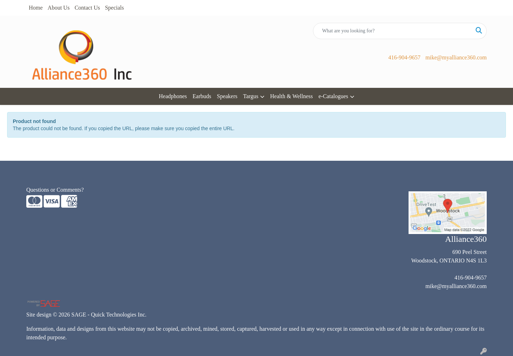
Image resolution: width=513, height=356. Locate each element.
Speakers (227, 96)
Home (36, 8)
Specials (114, 8)
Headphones (173, 96)
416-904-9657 (404, 57)
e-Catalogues (333, 96)
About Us (59, 8)
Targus (250, 96)
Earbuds (202, 96)
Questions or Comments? (55, 190)
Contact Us (87, 8)
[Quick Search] (392, 31)
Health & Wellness (291, 96)
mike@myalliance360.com (456, 57)
